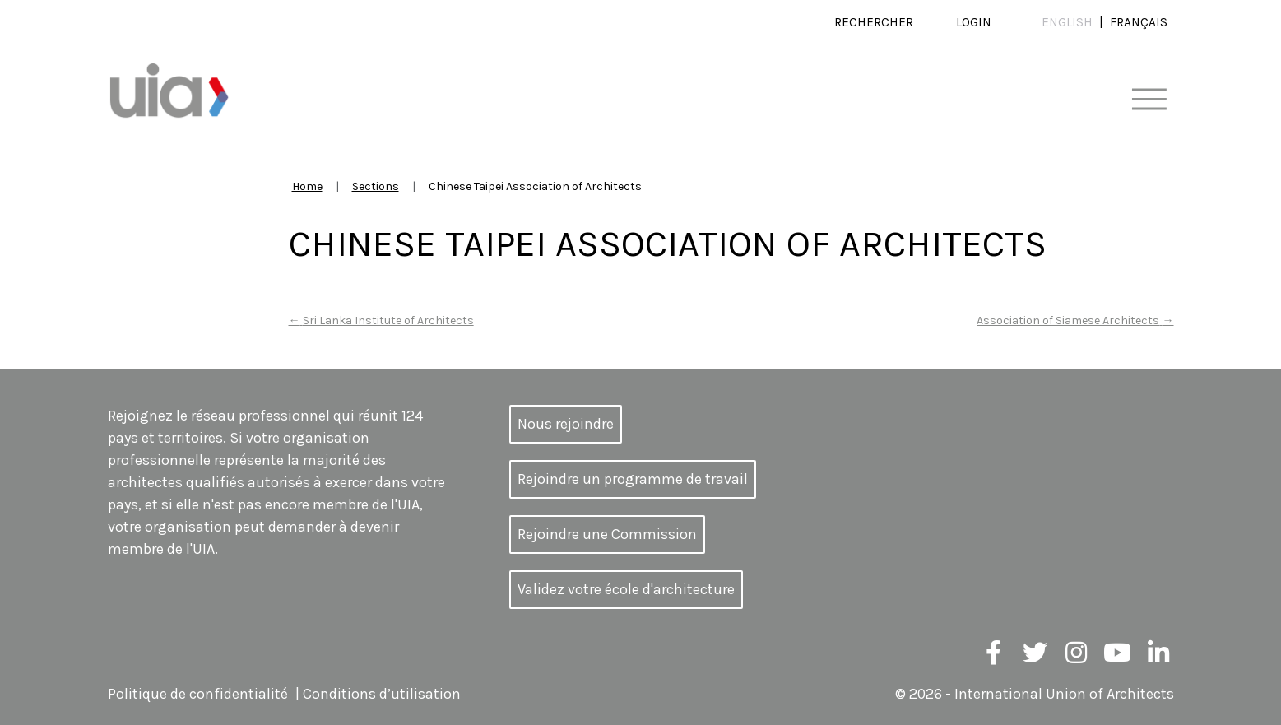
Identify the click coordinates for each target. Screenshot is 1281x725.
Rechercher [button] (873, 22)
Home (307, 186)
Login (973, 22)
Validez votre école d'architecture (626, 589)
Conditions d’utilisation (382, 694)
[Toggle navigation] (1149, 100)
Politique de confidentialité (198, 694)
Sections (375, 186)
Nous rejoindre (566, 424)
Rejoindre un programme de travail (633, 479)
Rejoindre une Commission (607, 534)
